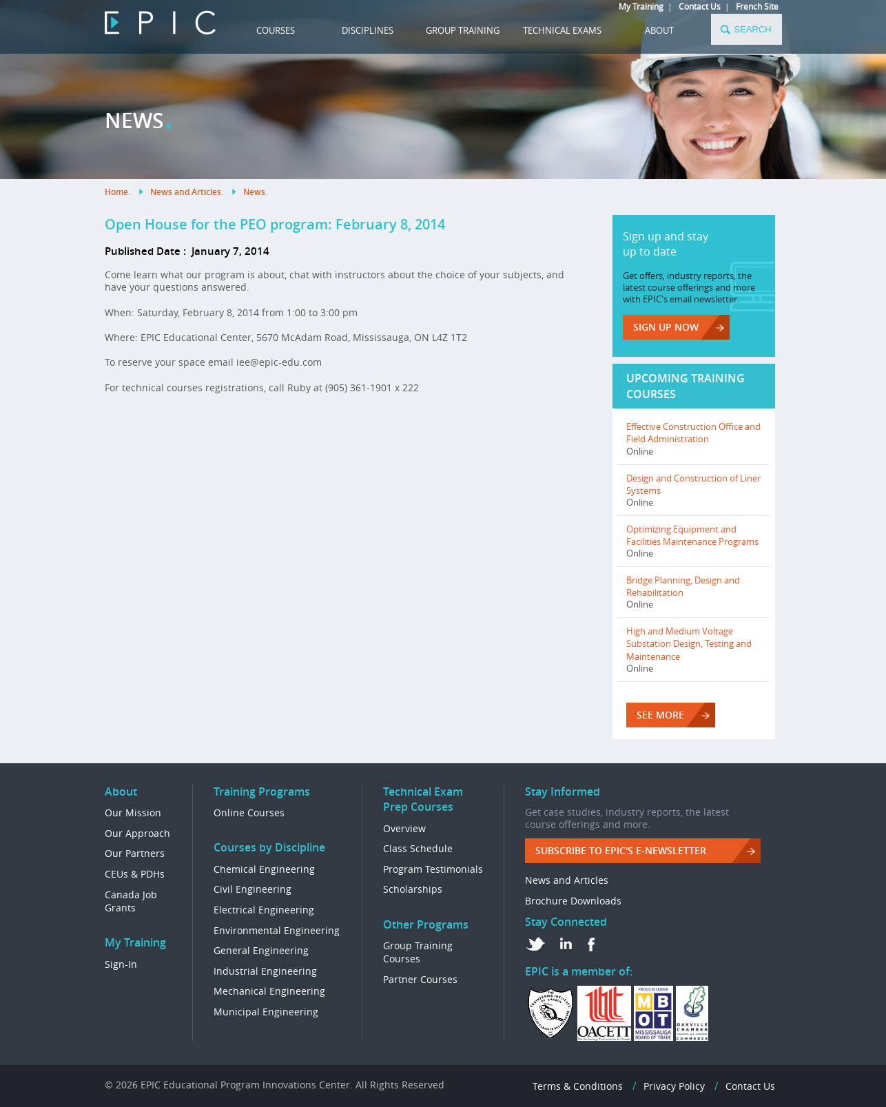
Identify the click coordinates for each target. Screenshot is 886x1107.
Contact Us (700, 6)
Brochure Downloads (573, 900)
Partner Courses (420, 979)
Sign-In (121, 964)
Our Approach (137, 833)
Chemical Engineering (264, 869)
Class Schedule (418, 848)
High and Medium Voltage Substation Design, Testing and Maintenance (689, 643)
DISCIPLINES (367, 30)
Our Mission (133, 812)
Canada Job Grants (131, 901)
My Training (641, 6)
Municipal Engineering (266, 1011)
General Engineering (261, 950)
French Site (757, 6)
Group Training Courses (418, 952)
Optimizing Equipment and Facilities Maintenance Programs (692, 535)
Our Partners (135, 853)
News (254, 192)
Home (116, 192)
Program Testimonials (433, 869)
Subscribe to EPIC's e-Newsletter (620, 850)
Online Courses (249, 812)
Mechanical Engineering (269, 990)
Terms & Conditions (578, 1086)
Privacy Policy (674, 1086)
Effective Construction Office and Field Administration (693, 432)
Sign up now (666, 326)
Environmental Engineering (277, 930)
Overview (404, 828)
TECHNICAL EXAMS (562, 30)
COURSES (275, 30)
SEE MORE (660, 714)
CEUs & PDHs (135, 873)
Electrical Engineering (264, 909)
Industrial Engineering (265, 970)
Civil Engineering (252, 889)
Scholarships (412, 889)
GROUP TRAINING (462, 30)
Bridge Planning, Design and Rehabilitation (683, 586)
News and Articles (185, 192)
